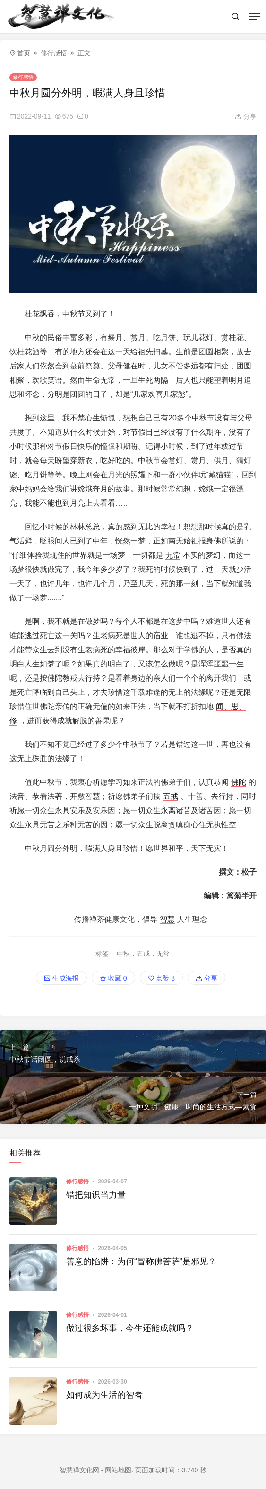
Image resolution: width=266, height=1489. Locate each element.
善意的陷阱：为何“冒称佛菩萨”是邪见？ (141, 1261)
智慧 (167, 919)
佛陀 (238, 782)
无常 (172, 555)
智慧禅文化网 (79, 1470)
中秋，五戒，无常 (143, 953)
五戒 (170, 796)
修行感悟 (54, 53)
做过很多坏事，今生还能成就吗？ (130, 1328)
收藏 (113, 978)
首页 (23, 53)
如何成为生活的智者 (104, 1395)
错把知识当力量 (96, 1195)
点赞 (161, 978)
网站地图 (118, 1470)
